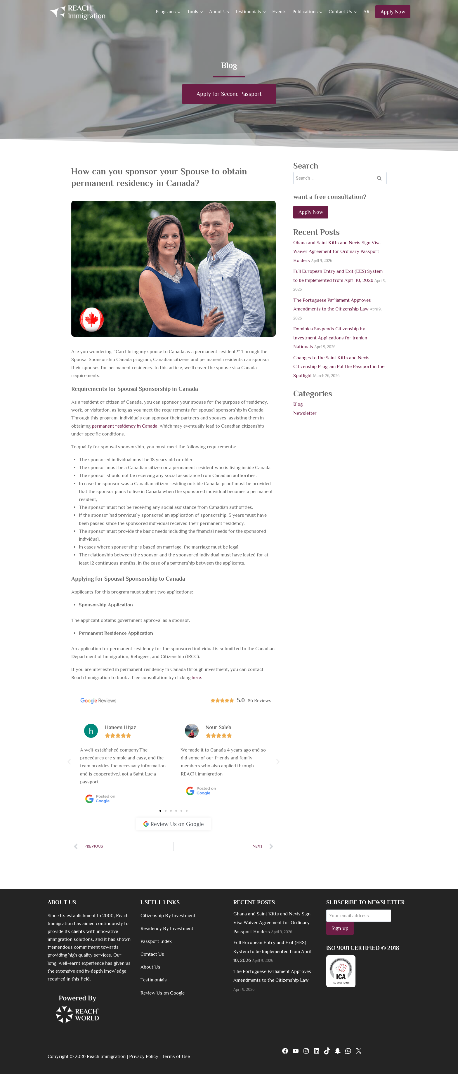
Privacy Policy (143, 1056)
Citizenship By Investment (167, 915)
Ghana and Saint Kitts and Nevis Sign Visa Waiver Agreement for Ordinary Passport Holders (337, 251)
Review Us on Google (162, 993)
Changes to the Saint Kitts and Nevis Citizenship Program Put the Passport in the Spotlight (338, 366)
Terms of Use (176, 1056)
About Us (219, 11)
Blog (298, 404)
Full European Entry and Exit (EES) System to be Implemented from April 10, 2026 (272, 951)
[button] (69, 762)
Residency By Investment (166, 928)
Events (279, 11)
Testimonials (153, 980)
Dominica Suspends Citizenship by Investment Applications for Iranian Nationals (330, 338)
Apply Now (393, 12)
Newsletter (305, 413)
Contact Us (152, 954)
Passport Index (156, 941)
